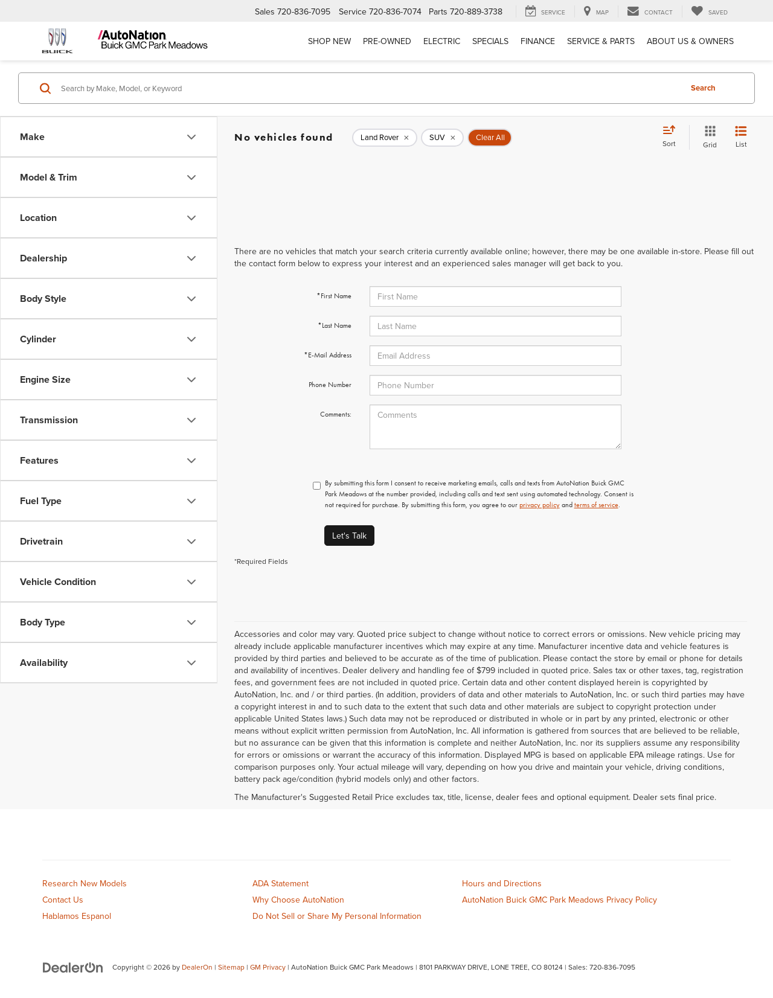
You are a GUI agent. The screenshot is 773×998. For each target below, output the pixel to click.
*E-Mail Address (327, 355)
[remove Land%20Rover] (384, 138)
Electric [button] (441, 41)
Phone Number (330, 384)
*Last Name (334, 325)
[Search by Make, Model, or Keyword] (369, 88)
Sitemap (231, 967)
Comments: (335, 414)
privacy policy (539, 505)
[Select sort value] (672, 137)
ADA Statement (280, 883)
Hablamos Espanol (76, 916)
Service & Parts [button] (601, 41)
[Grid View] (707, 137)
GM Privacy (268, 967)
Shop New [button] (329, 41)
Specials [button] (490, 41)
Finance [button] (538, 41)
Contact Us (62, 900)
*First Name (333, 296)
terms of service (596, 505)
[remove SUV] (442, 138)
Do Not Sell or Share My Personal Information (337, 916)
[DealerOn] (73, 967)
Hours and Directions (502, 883)
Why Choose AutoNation (298, 900)
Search (703, 88)
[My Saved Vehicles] (709, 11)
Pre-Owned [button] (387, 41)
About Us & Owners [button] (690, 41)
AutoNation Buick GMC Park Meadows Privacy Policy (559, 900)
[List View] (741, 137)
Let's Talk (349, 535)
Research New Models (84, 883)
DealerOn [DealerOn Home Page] (197, 967)
